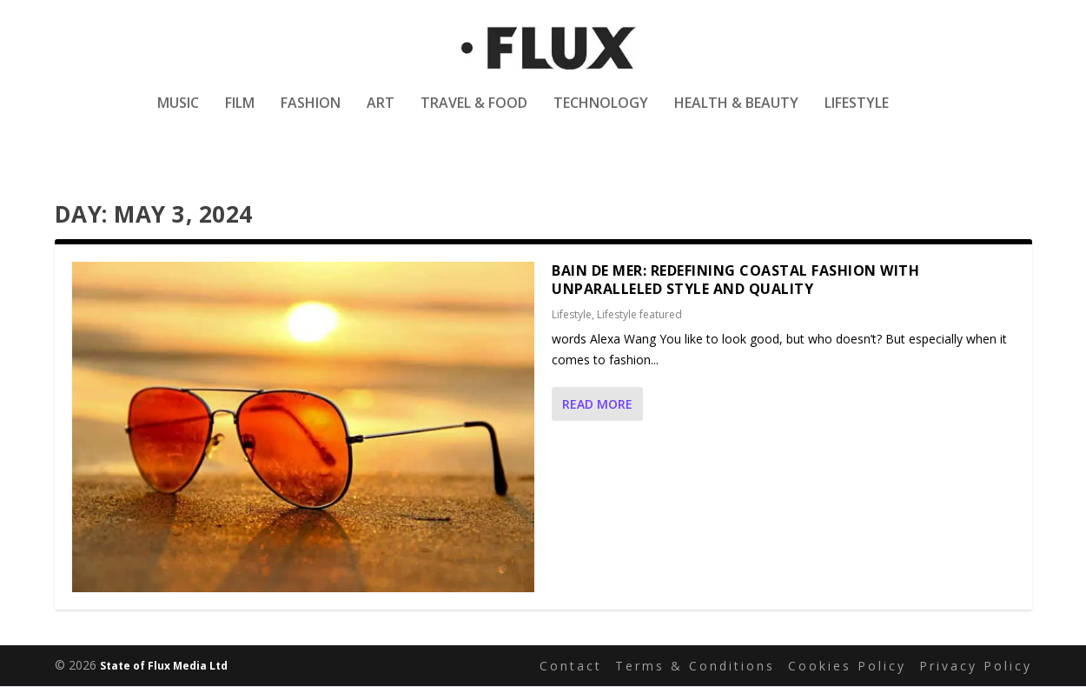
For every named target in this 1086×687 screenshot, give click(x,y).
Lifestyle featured (639, 315)
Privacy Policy (975, 665)
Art (380, 116)
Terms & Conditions (695, 665)
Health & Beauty (736, 116)
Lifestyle (856, 116)
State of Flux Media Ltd (164, 666)
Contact (571, 665)
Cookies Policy (847, 665)
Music (178, 116)
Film (240, 116)
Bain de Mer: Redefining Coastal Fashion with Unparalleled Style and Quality (735, 279)
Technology (600, 116)
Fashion (311, 116)
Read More (597, 405)
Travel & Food (473, 116)
